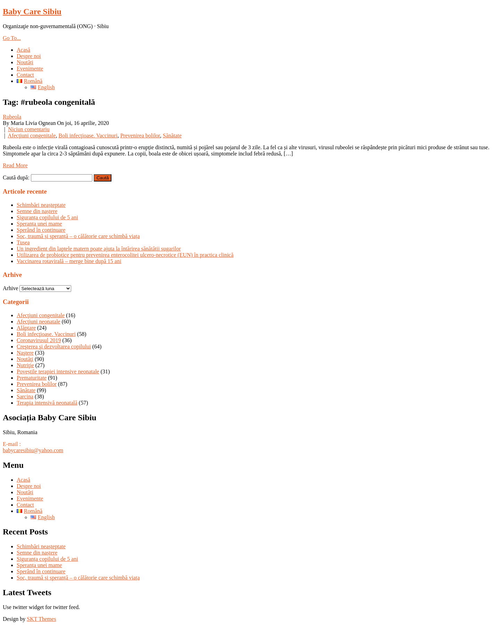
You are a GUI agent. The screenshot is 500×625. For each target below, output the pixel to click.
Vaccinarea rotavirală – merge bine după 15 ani (69, 261)
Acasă (23, 50)
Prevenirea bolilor (140, 135)
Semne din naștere (37, 211)
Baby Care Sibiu (32, 11)
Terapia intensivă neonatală (47, 403)
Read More (15, 165)
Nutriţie (25, 365)
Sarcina (25, 396)
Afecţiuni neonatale (38, 321)
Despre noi (29, 56)
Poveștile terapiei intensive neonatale (58, 371)
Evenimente (30, 68)
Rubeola (12, 117)
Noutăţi (25, 359)
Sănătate (172, 135)
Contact (25, 75)
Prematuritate (32, 378)
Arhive (10, 288)
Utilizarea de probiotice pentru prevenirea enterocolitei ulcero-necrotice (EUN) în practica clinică (125, 255)
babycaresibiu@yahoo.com (33, 450)
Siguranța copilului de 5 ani (47, 217)
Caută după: (16, 177)
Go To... (12, 38)
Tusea (23, 242)
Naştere (25, 353)
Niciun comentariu (29, 129)
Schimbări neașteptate (41, 205)
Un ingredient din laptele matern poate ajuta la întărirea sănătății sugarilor (99, 249)
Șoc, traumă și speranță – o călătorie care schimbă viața (78, 236)
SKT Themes (41, 619)
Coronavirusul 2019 (39, 340)
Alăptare (26, 328)
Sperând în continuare (41, 230)
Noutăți (25, 62)
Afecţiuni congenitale (32, 135)
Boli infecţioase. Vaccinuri (88, 135)
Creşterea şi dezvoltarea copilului (54, 346)
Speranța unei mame (39, 224)
